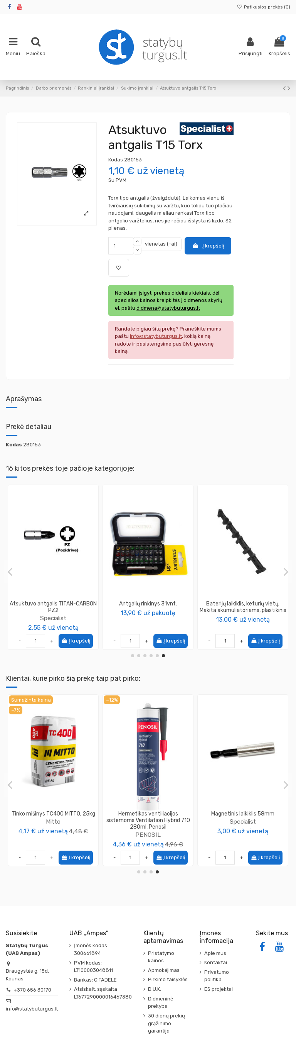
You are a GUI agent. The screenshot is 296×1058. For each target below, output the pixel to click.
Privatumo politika (216, 976)
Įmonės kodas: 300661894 (91, 949)
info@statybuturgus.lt (32, 1009)
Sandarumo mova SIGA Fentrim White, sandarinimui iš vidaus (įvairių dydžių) (148, 820)
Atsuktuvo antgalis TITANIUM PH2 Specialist (148, 607)
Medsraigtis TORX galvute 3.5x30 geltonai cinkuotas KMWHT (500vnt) (53, 820)
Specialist (53, 611)
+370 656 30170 (32, 990)
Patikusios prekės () (263, 7)
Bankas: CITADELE (95, 980)
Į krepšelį (208, 246)
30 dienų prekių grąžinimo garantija (166, 1023)
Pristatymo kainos (161, 957)
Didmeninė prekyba (160, 1002)
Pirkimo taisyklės (168, 979)
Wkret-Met (53, 834)
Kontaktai (215, 962)
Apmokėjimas (164, 970)
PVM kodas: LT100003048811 (93, 966)
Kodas (115, 160)
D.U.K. (154, 989)
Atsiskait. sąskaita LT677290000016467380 (103, 993)
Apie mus (215, 953)
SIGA (148, 834)
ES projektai (218, 989)
